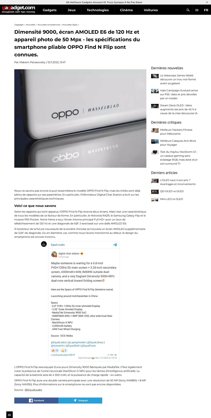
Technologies (103, 10)
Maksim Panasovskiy (32, 62)
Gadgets (55, 10)
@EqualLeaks (33, 389)
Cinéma (131, 10)
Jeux (77, 10)
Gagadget (21, 9)
